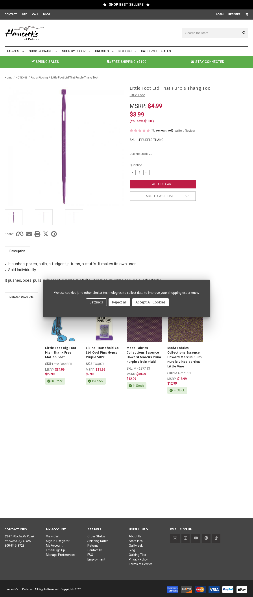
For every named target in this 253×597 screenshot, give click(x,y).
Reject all (119, 302)
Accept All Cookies (151, 302)
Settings (96, 302)
